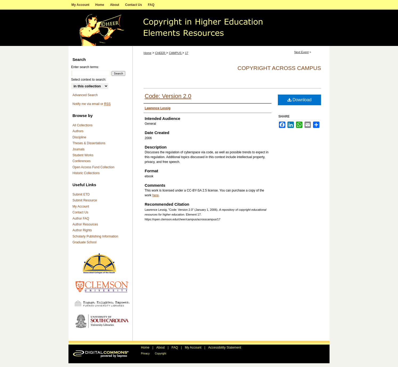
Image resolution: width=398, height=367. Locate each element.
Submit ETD (81, 194)
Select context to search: (88, 79)
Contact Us (80, 212)
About (160, 347)
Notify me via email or (91, 104)
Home (147, 52)
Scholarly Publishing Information (95, 236)
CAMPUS (175, 52)
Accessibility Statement (224, 347)
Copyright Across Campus (279, 68)
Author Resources (85, 224)
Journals (78, 149)
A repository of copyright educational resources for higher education (199, 28)
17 (186, 52)
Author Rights (82, 230)
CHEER (160, 52)
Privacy (145, 353)
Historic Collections (86, 173)
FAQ (175, 347)
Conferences (81, 161)
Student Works (82, 155)
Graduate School (84, 242)
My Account (80, 206)
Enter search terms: (85, 67)
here (155, 195)
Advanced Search (85, 95)
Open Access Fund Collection (93, 167)
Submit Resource (84, 200)
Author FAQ (80, 218)
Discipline (79, 137)
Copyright (160, 353)
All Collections (82, 125)
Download (299, 99)
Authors (77, 131)
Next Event (301, 52)
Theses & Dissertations (88, 143)
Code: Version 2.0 (168, 96)
